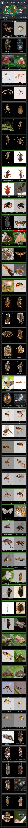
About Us (2, 17)
